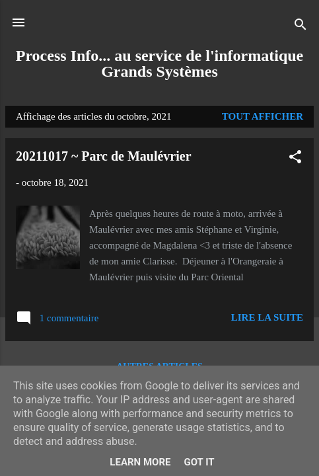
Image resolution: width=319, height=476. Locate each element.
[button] (295, 159)
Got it (199, 462)
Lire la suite (267, 317)
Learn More (140, 462)
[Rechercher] (300, 27)
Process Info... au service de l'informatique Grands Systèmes (160, 63)
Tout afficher (262, 116)
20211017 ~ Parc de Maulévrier (104, 156)
